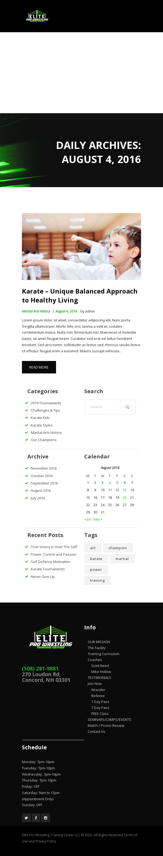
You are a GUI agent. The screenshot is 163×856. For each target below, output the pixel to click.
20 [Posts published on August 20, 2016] (124, 497)
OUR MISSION (99, 641)
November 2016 (44, 468)
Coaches (95, 659)
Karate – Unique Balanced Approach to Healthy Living (80, 295)
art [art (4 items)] (93, 547)
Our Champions (44, 439)
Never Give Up (43, 576)
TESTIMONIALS (99, 677)
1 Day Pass (100, 701)
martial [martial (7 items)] (122, 558)
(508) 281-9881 (40, 668)
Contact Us (96, 731)
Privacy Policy (45, 841)
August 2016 (41, 490)
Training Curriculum (103, 653)
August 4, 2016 (66, 311)
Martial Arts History (36, 311)
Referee (98, 695)
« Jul (87, 519)
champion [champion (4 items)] (118, 547)
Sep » (97, 519)
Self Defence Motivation (50, 561)
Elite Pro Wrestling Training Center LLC (51, 835)
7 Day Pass (100, 707)
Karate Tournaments (48, 569)
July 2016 (38, 498)
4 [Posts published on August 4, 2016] (110, 482)
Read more (38, 367)
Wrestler (98, 689)
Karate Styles (42, 425)
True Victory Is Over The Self (54, 546)
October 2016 (42, 475)
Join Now (95, 683)
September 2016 (44, 483)
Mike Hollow (101, 671)
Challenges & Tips (45, 410)
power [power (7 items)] (96, 569)
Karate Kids (40, 417)
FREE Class (100, 713)
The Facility (97, 647)
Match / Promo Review (106, 725)
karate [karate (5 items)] (96, 558)
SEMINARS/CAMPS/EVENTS (109, 719)
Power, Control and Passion (53, 554)
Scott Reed (100, 665)
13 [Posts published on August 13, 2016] (124, 489)
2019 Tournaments (46, 403)
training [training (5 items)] (97, 580)
